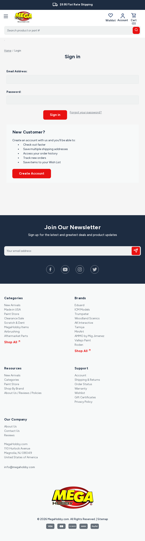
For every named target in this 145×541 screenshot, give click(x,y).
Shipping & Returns (87, 379)
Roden (79, 344)
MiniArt (79, 331)
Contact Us (12, 430)
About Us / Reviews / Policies (23, 392)
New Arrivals (12, 304)
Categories (11, 379)
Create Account (31, 173)
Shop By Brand (14, 388)
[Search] (72, 30)
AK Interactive (84, 322)
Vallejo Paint (83, 340)
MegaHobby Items (16, 326)
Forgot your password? (86, 112)
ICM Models (82, 309)
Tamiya (79, 326)
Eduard (79, 304)
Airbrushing (12, 331)
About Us (10, 426)
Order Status (83, 383)
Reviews (9, 434)
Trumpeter (82, 313)
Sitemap (102, 518)
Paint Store (11, 313)
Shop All (12, 341)
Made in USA (12, 309)
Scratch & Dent (14, 322)
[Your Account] (122, 17)
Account (80, 375)
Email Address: (16, 71)
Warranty (81, 388)
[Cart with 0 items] (134, 19)
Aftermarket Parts (16, 335)
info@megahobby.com (19, 466)
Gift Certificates (85, 397)
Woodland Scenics (87, 318)
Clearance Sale (14, 318)
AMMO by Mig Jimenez (89, 335)
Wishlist (111, 17)
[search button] (136, 30)
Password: (13, 92)
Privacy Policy (83, 401)
